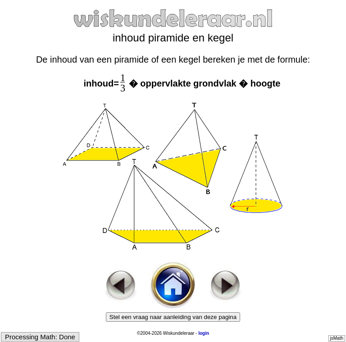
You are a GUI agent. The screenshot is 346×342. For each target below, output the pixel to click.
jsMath (336, 338)
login (203, 333)
